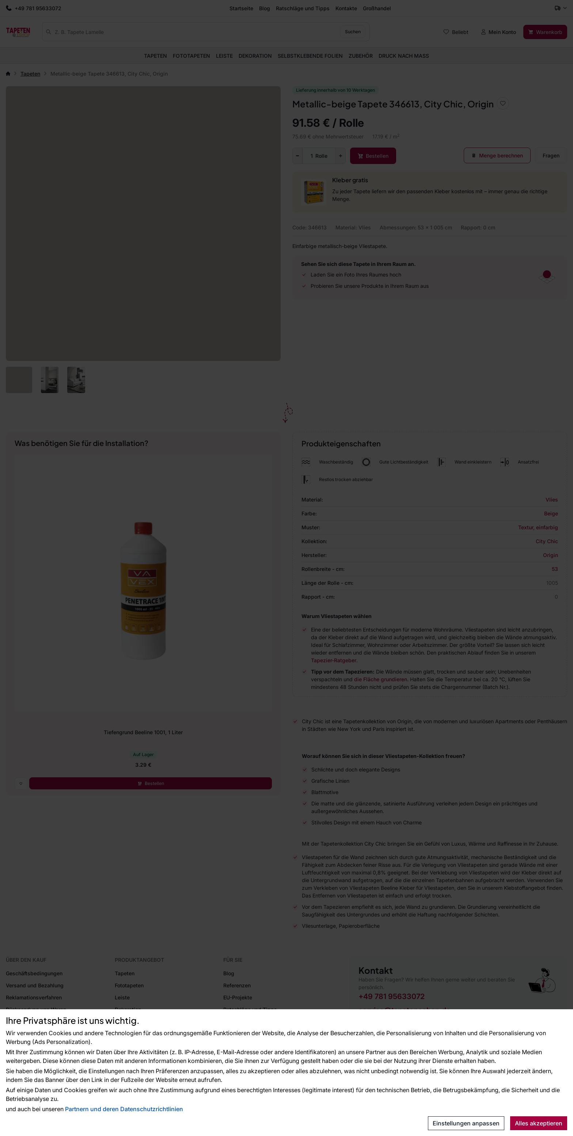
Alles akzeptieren (538, 1123)
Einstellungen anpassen (466, 1123)
